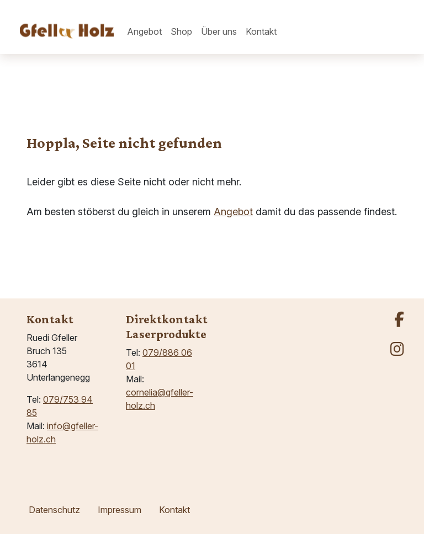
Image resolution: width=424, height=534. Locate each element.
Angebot (233, 211)
